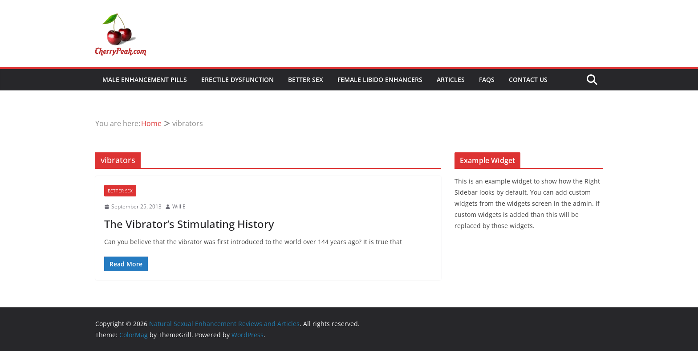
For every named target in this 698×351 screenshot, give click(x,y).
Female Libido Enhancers (379, 79)
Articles (451, 79)
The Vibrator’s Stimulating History (189, 223)
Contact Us (528, 79)
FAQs (487, 79)
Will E (179, 206)
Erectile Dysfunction (237, 79)
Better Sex (305, 79)
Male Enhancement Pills (144, 79)
